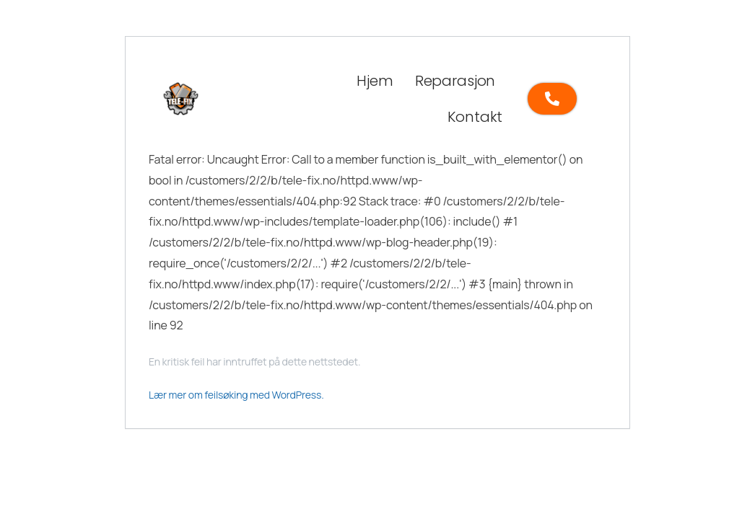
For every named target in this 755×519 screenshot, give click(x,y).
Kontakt (475, 117)
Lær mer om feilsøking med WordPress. (236, 395)
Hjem (375, 81)
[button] (458, 81)
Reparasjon (455, 81)
